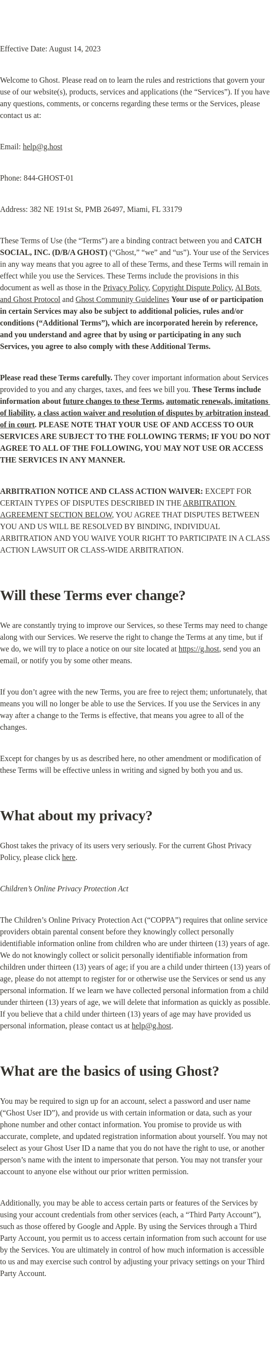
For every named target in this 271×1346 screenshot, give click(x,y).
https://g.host (199, 649)
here (69, 857)
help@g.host (43, 146)
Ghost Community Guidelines (122, 299)
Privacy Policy (125, 287)
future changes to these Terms (112, 401)
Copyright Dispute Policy (192, 287)
